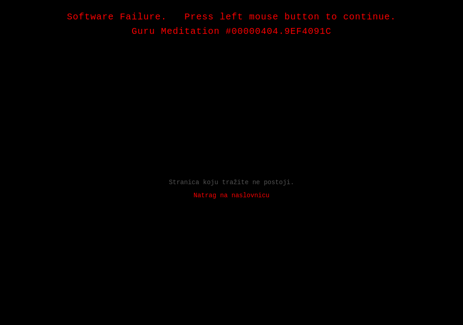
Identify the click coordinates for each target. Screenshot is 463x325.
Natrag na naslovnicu (231, 195)
